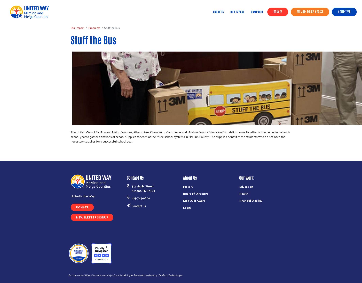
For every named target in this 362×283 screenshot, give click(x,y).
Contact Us (139, 205)
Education (246, 186)
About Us (218, 12)
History (188, 186)
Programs (40, 17)
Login (187, 207)
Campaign (257, 12)
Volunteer (344, 11)
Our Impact (237, 12)
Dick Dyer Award (194, 200)
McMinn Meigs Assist (310, 11)
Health (243, 193)
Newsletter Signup (92, 217)
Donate (277, 11)
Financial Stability (250, 200)
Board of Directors (195, 193)
